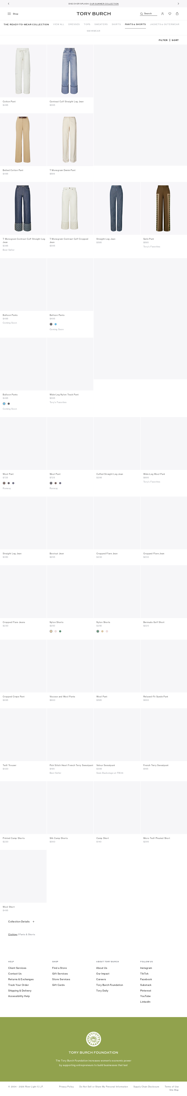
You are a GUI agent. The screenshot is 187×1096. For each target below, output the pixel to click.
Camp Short (102, 838)
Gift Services (60, 974)
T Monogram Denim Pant (63, 171)
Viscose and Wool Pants (62, 697)
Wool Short (9, 907)
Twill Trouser (9, 766)
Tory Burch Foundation (109, 985)
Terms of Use (172, 1087)
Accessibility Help (19, 996)
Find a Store (59, 968)
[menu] (14, 14)
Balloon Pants (10, 315)
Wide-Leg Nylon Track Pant (64, 395)
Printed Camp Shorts (14, 838)
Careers (101, 979)
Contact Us (15, 974)
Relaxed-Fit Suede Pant (155, 697)
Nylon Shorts (57, 623)
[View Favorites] (169, 13)
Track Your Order (18, 985)
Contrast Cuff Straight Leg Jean (67, 102)
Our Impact (102, 974)
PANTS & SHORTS (135, 24)
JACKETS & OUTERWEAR (164, 24)
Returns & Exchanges (21, 979)
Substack (145, 985)
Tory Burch (93, 13)
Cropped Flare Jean (107, 554)
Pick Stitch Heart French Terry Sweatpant (71, 766)
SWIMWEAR (93, 31)
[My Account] (162, 13)
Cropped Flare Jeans (14, 623)
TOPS (87, 24)
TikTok (144, 974)
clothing (12, 935)
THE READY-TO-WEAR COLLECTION (26, 24)
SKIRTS (116, 24)
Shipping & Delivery (20, 991)
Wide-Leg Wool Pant (154, 474)
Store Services (61, 979)
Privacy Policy (66, 1087)
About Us (101, 968)
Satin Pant (148, 239)
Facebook (146, 979)
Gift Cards (58, 985)
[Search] (148, 14)
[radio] (51, 325)
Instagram (146, 968)
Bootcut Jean (57, 554)
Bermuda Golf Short (154, 623)
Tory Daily (102, 991)
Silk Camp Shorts (59, 838)
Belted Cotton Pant (13, 171)
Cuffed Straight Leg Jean (109, 474)
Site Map (174, 1090)
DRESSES (74, 24)
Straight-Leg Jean (105, 239)
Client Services (17, 968)
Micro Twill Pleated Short (156, 838)
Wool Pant (8, 474)
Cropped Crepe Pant (14, 697)
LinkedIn (145, 1002)
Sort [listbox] (175, 40)
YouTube (145, 996)
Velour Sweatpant (105, 766)
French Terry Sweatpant (156, 766)
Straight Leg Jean (12, 554)
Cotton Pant (9, 102)
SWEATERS (101, 24)
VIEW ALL (58, 24)
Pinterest (145, 991)
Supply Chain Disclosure (146, 1087)
